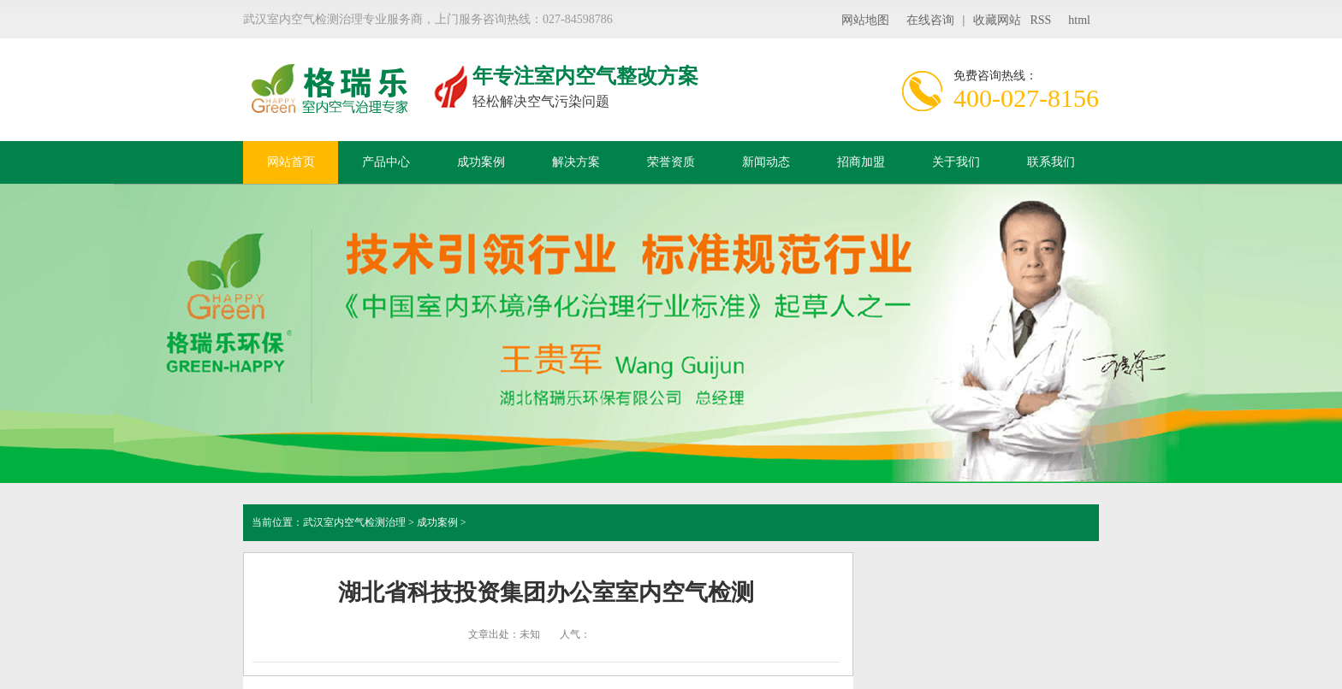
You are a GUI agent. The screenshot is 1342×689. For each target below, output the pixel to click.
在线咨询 (930, 20)
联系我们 (1051, 162)
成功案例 (481, 162)
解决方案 (576, 162)
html (1079, 20)
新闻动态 (766, 162)
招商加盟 (861, 162)
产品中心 (386, 162)
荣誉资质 (671, 162)
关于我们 (956, 162)
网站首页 (291, 162)
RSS (1040, 20)
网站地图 (865, 20)
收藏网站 (997, 20)
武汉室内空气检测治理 (354, 522)
